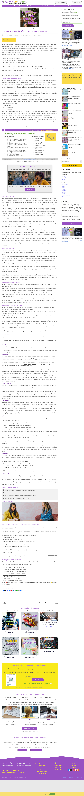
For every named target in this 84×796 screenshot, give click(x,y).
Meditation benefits (46, 593)
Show (14, 39)
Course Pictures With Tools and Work (11, 578)
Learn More (30, 189)
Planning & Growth (58, 765)
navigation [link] (15, 546)
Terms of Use (79, 777)
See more (80, 84)
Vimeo (29, 364)
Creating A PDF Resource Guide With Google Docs (30, 657)
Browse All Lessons (72, 165)
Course (28, 35)
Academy (42, 762)
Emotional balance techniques (10, 593)
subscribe (8, 556)
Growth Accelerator (41, 773)
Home (10, 5)
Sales (63, 196)
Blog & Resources (59, 6)
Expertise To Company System (42, 763)
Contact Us (77, 2)
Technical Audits (42, 775)
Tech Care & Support (42, 771)
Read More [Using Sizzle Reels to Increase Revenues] (10, 634)
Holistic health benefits (28, 593)
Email (73, 763)
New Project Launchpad (42, 769)
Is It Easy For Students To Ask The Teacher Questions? (15, 566)
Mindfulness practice (10, 595)
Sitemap (64, 777)
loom (37, 482)
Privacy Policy (71, 777)
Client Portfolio (46, 6)
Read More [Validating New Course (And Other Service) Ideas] (49, 653)
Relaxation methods (18, 595)
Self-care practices (26, 595)
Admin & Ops (58, 771)
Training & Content (58, 767)
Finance (63, 187)
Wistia (25, 364)
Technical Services (33, 6)
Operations (64, 192)
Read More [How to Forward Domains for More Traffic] (10, 659)
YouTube (34, 364)
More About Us (72, 68)
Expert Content (57, 762)
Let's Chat (72, 223)
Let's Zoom (22, 750)
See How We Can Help (30, 728)
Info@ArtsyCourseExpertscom (9, 772)
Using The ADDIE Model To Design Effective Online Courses (16, 567)
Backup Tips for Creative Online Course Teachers (30, 632)
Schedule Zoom (5, 770)
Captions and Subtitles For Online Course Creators (14, 571)
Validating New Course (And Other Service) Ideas (49, 651)
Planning (63, 193)
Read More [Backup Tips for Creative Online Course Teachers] (30, 634)
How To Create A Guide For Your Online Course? (14, 573)
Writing (39, 35)
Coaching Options (42, 765)
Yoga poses (49, 595)
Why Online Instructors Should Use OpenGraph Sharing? (49, 623)
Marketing (34, 35)
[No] (82, 794)
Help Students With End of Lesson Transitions (13, 576)
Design (63, 186)
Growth (63, 189)
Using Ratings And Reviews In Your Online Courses (14, 569)
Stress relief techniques (41, 595)
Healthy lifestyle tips (20, 593)
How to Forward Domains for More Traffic (10, 657)
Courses (63, 176)
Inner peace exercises (38, 593)
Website (63, 179)
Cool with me (52, 794)
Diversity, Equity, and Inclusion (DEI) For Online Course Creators (17, 564)
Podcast (74, 767)
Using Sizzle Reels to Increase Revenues (10, 632)
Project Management (66, 195)
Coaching (17, 35)
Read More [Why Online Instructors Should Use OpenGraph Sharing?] (49, 626)
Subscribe (26, 582)
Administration (65, 184)
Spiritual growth (33, 595)
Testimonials (12, 768)
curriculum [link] (42, 284)
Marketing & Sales (58, 769)
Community (23, 35)
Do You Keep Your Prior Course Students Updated (14, 575)
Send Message (36, 750)
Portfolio (27, 768)
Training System (61, 2)
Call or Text (21, 772)
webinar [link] (47, 455)
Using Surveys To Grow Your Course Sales (12, 580)
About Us (71, 6)
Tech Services (41, 768)
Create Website (68, 45)
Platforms (19, 768)
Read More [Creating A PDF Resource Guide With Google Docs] (30, 659)
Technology (64, 198)
